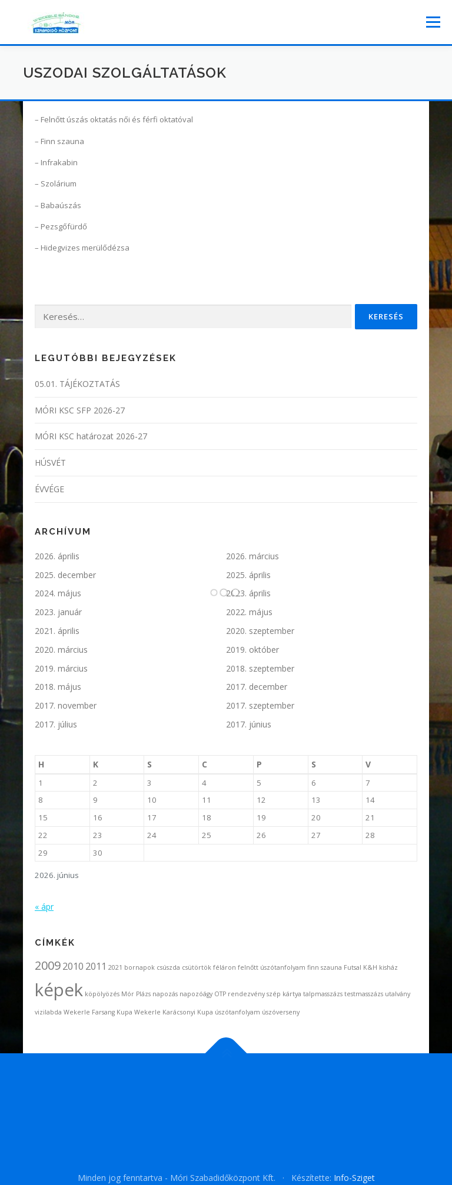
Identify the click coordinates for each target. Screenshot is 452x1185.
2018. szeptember (260, 668)
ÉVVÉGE (49, 489)
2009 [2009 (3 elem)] (48, 965)
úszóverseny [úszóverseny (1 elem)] (281, 1012)
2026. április (57, 556)
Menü (433, 21)
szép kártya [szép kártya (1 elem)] (284, 994)
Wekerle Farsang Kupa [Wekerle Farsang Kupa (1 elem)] (98, 1012)
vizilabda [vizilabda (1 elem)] (48, 1012)
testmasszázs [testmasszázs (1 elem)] (363, 994)
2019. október (252, 649)
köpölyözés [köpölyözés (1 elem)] (102, 994)
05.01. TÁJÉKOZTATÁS (77, 383)
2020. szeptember (260, 630)
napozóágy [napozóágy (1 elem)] (196, 994)
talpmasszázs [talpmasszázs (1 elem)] (323, 994)
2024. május (58, 593)
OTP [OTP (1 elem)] (220, 994)
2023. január (58, 611)
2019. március (61, 668)
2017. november (66, 705)
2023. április (248, 593)
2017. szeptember (260, 705)
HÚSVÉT (50, 462)
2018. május (58, 686)
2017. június (248, 724)
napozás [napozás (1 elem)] (165, 994)
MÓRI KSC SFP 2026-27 (80, 410)
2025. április (248, 574)
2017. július (56, 724)
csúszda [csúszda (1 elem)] (168, 967)
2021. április (57, 630)
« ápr (44, 906)
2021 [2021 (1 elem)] (115, 967)
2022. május (249, 611)
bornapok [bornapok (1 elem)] (139, 967)
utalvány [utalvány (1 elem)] (397, 994)
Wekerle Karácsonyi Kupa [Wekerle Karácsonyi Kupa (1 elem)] (173, 1012)
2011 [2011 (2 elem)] (96, 966)
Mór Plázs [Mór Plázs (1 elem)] (136, 994)
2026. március (252, 556)
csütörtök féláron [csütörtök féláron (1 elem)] (209, 967)
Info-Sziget (354, 1177)
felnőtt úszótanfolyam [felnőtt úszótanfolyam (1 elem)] (271, 967)
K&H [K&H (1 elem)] (370, 967)
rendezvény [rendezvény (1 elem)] (246, 994)
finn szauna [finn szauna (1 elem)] (324, 967)
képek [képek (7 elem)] (59, 990)
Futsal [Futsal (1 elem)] (352, 967)
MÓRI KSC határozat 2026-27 (91, 436)
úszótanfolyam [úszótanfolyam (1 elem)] (237, 1012)
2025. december (65, 574)
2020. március (61, 649)
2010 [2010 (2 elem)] (73, 966)
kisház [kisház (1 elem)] (388, 967)
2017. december (256, 686)
